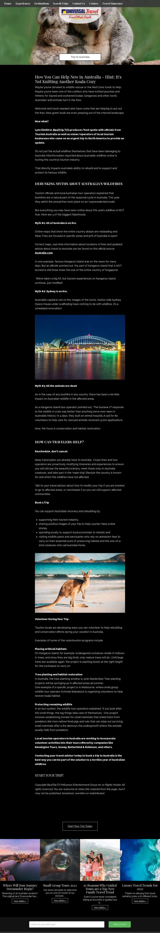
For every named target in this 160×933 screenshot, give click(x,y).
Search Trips (60, 3)
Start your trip (120, 924)
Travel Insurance (112, 3)
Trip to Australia (80, 56)
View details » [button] (20, 901)
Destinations (41, 3)
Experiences (23, 3)
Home (7, 3)
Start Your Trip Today (80, 826)
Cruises (93, 3)
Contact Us (78, 3)
